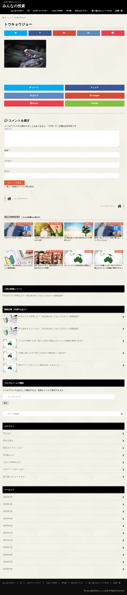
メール (7, 161)
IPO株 (68, 11)
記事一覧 (119, 11)
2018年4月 (8, 569)
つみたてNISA (57, 11)
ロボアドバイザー (40, 11)
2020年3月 (8, 511)
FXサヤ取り (8, 440)
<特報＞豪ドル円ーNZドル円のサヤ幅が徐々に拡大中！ (35, 353)
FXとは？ (7, 433)
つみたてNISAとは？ (12, 462)
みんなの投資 (14, 6)
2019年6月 (8, 525)
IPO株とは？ (9, 455)
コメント (8, 129)
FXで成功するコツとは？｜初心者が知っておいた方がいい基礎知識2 (40, 329)
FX (28, 11)
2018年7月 (8, 547)
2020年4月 (8, 504)
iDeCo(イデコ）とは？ (13, 447)
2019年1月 (8, 540)
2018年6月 (8, 554)
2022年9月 (8, 497)
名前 (6, 150)
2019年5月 (8, 533)
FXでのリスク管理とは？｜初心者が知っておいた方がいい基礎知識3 (33, 295)
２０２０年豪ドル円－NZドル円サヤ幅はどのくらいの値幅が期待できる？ (43, 341)
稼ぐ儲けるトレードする (102, 11)
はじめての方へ (17, 11)
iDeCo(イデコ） (81, 11)
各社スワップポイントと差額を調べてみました (31, 365)
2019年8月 (8, 518)
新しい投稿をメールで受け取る (20, 186)
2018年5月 (8, 561)
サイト (7, 171)
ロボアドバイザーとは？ (14, 469)
